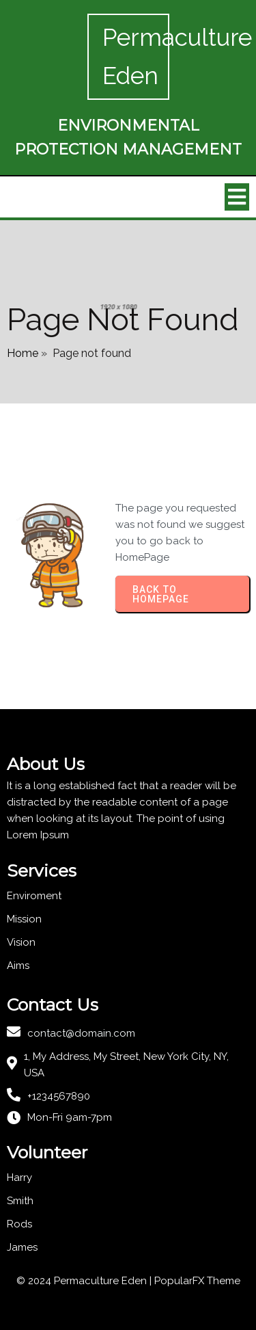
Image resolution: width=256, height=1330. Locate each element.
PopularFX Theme (197, 1281)
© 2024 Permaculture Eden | (85, 1281)
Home (22, 353)
